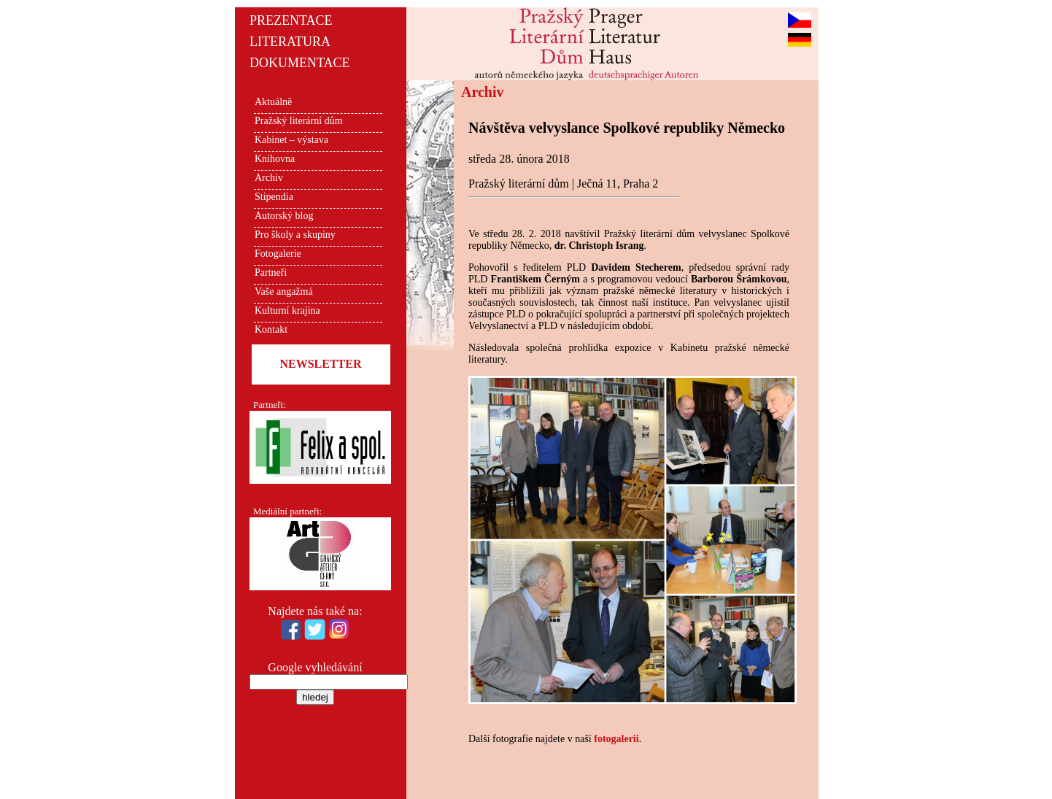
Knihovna (275, 158)
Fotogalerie (278, 253)
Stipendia (274, 196)
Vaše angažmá (284, 291)
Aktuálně (273, 101)
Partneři (271, 272)
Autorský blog (284, 215)
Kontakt (271, 329)
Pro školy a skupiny (295, 234)
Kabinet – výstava (291, 139)
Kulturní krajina (287, 310)
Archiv (269, 177)
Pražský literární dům (299, 120)
